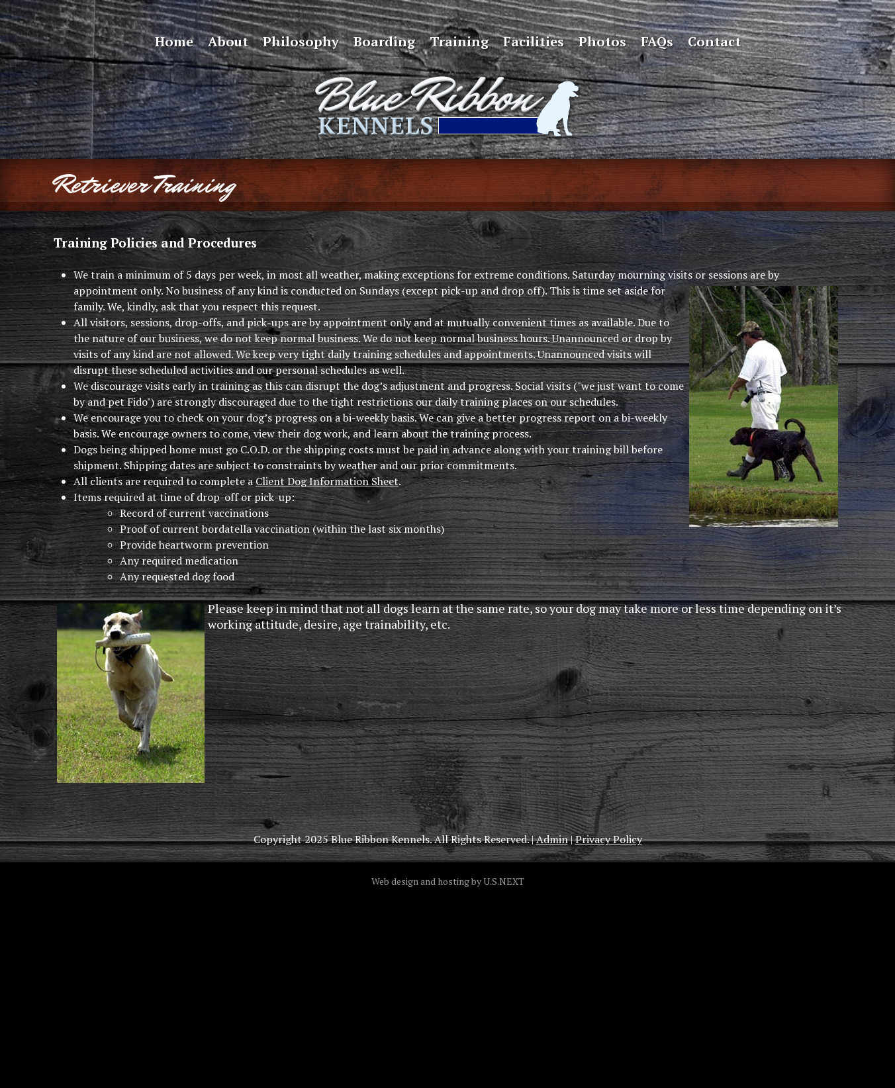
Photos (602, 41)
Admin (552, 839)
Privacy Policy (608, 839)
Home (174, 41)
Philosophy (301, 41)
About (228, 41)
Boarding (384, 41)
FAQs (657, 41)
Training (459, 41)
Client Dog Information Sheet (327, 481)
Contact (714, 41)
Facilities (533, 41)
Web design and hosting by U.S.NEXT (447, 881)
